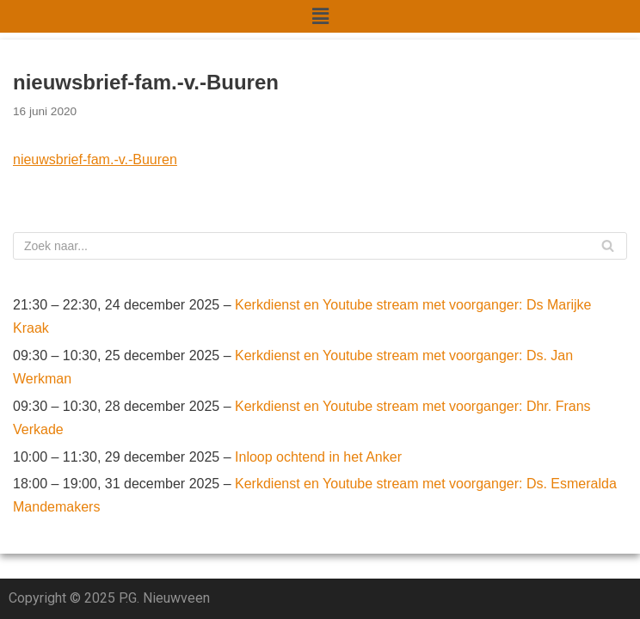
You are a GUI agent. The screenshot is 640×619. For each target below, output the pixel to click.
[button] (320, 16)
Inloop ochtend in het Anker (318, 457)
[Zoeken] (320, 246)
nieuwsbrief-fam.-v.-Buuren (95, 159)
